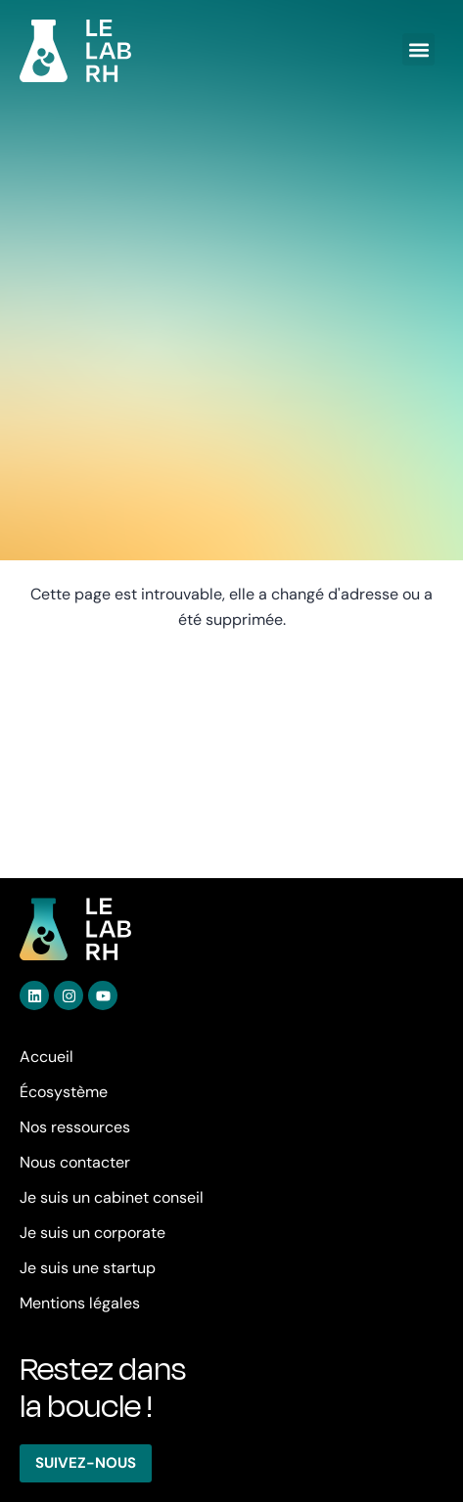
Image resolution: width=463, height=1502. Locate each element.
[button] (418, 49)
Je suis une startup (88, 1268)
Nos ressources (75, 1127)
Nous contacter (75, 1162)
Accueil (46, 1056)
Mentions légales (80, 1303)
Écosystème (64, 1092)
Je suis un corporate (92, 1232)
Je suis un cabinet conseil (112, 1197)
